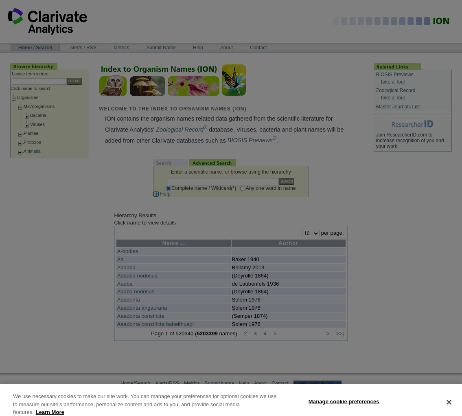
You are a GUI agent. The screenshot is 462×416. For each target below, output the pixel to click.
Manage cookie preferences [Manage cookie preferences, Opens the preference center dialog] (344, 406)
